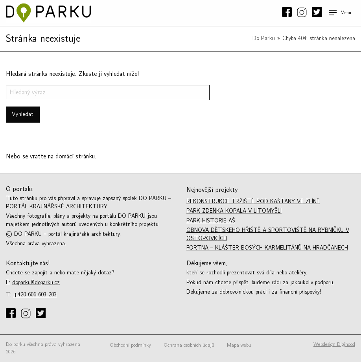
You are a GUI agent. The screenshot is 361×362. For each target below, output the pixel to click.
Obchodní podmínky (130, 345)
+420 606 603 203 (35, 294)
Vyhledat (22, 114)
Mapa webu (239, 345)
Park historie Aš (210, 220)
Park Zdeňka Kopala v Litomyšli (234, 211)
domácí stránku (75, 156)
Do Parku (263, 38)
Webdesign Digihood (334, 344)
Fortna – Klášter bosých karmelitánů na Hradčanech (267, 247)
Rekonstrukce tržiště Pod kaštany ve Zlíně (253, 201)
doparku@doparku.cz (36, 282)
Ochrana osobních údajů (189, 345)
